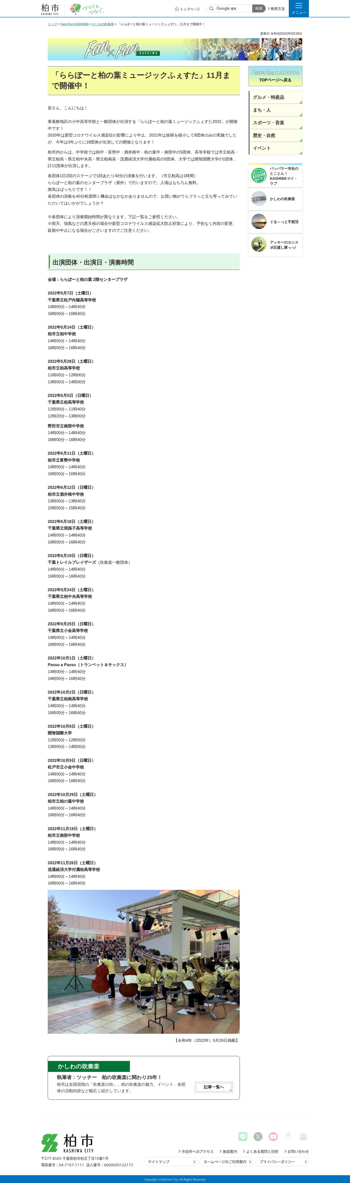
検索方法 (278, 8)
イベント (262, 148)
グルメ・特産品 (268, 97)
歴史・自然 (264, 135)
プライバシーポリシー (277, 1162)
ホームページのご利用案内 (225, 1162)
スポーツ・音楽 (268, 122)
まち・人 (262, 110)
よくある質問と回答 (262, 1151)
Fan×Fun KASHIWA (74, 24)
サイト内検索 (211, 8)
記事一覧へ (214, 1087)
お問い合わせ (298, 1151)
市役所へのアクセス (198, 1151)
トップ (52, 24)
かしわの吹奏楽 (103, 24)
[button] (299, 8)
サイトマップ (158, 1162)
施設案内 (230, 1151)
